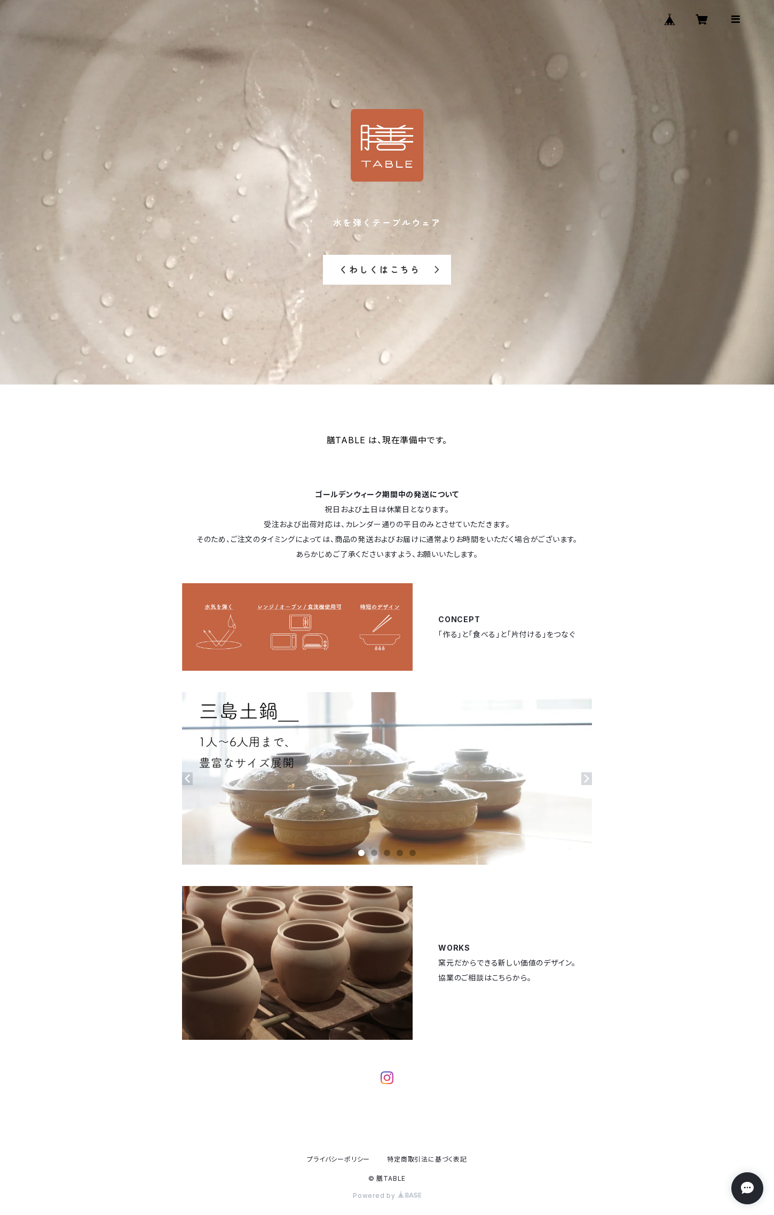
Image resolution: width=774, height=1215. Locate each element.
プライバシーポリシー (338, 1159)
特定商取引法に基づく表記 (427, 1159)
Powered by (387, 1196)
